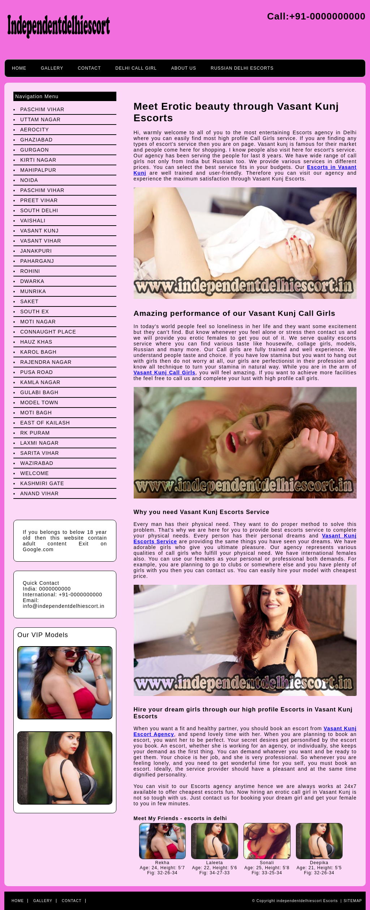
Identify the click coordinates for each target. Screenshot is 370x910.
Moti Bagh (36, 412)
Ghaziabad (36, 140)
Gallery (52, 68)
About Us (183, 68)
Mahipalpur (38, 170)
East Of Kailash (45, 423)
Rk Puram (35, 433)
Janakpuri (36, 251)
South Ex (34, 311)
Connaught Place (48, 332)
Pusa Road (36, 372)
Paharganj (37, 261)
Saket (29, 301)
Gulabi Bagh (39, 392)
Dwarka (32, 281)
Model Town (39, 402)
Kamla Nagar (40, 382)
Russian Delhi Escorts (242, 68)
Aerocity (34, 129)
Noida (29, 180)
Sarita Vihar (39, 453)
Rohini (30, 271)
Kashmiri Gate (42, 483)
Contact (89, 68)
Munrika (33, 291)
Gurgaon (34, 150)
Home (19, 68)
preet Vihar (39, 200)
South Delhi (39, 210)
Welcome (34, 473)
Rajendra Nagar (46, 362)
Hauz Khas (36, 342)
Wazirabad (36, 463)
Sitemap (353, 901)
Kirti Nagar (38, 160)
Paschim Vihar (42, 109)
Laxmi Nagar (39, 443)
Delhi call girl (136, 68)
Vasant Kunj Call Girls (164, 372)
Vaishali (33, 220)
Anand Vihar (39, 493)
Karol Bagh (38, 352)
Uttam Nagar (40, 119)
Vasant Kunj (39, 231)
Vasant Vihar (40, 241)
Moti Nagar (38, 322)
